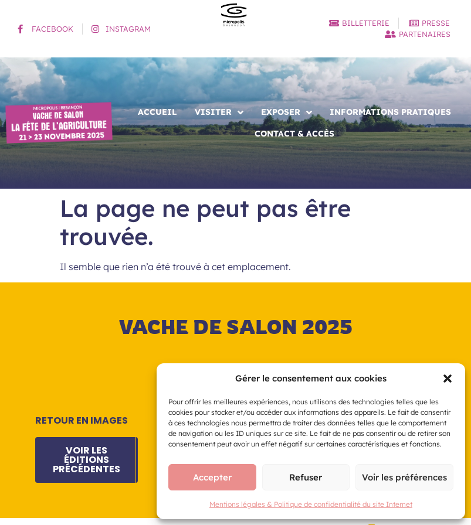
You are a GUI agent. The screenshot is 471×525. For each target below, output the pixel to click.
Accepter (212, 477)
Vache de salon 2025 (236, 327)
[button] (447, 378)
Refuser (305, 477)
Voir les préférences (404, 477)
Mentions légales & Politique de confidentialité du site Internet (310, 504)
